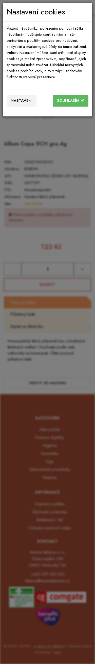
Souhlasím (70, 100)
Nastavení (21, 100)
